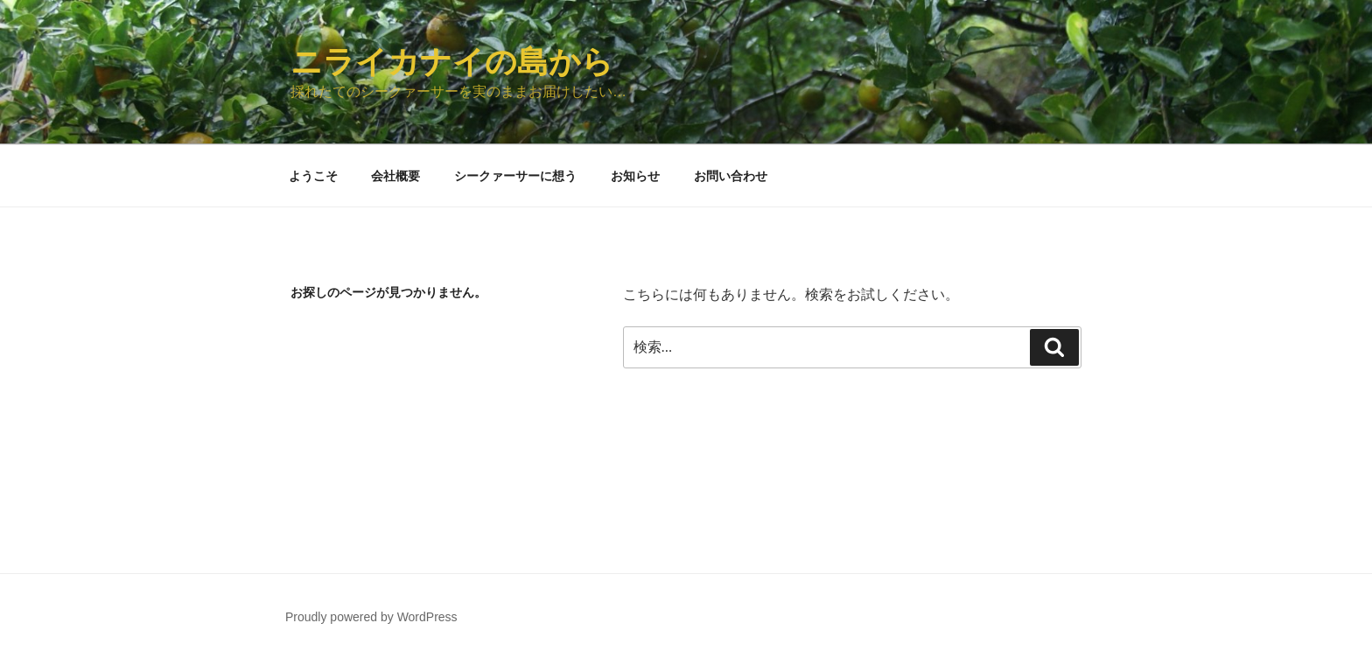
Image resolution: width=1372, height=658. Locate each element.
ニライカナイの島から (451, 62)
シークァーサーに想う (515, 176)
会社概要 (395, 176)
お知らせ (635, 176)
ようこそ (313, 176)
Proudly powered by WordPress (371, 617)
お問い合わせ (730, 176)
